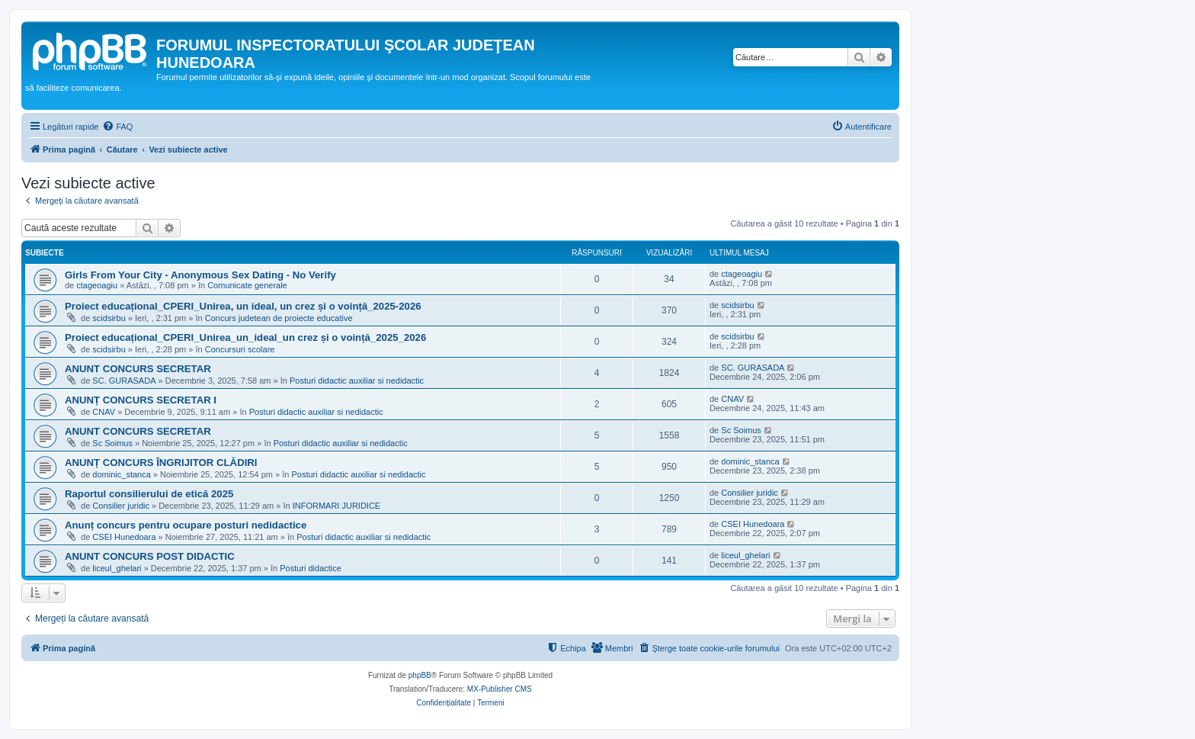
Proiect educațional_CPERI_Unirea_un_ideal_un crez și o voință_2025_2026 (245, 337)
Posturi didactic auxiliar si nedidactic (357, 380)
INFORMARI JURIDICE (337, 505)
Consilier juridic (120, 505)
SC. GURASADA (123, 380)
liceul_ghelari (116, 568)
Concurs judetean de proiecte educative (279, 318)
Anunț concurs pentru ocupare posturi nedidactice (185, 525)
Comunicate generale (247, 285)
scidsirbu (108, 318)
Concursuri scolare (240, 349)
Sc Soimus (112, 443)
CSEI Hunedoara (123, 536)
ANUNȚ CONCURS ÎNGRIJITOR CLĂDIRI (161, 462)
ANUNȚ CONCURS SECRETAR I (140, 400)
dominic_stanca (121, 474)
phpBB (419, 675)
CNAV (103, 411)
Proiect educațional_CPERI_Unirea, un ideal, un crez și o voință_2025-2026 (243, 306)
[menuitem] (117, 126)
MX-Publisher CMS (499, 689)
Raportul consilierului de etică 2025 (149, 494)
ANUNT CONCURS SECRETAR (138, 368)
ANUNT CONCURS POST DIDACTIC (150, 556)
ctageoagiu (96, 285)
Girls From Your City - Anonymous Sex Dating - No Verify (200, 275)
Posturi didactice (310, 568)
